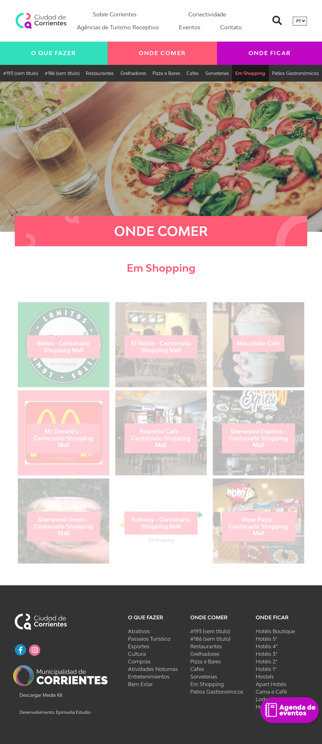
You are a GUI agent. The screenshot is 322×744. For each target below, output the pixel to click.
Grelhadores (133, 73)
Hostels (265, 676)
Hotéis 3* (266, 654)
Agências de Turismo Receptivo (118, 27)
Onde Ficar (272, 617)
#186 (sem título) (62, 73)
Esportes (138, 646)
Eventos (189, 27)
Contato (231, 27)
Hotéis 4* (267, 646)
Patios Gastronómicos (295, 73)
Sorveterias (217, 73)
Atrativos (139, 631)
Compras (139, 661)
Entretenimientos (148, 676)
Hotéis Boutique (275, 631)
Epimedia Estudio (73, 712)
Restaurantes (100, 73)
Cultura (137, 654)
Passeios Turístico (149, 639)
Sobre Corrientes (114, 14)
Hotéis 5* (266, 639)
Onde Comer (162, 53)
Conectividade (207, 14)
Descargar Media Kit (40, 695)
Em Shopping (250, 73)
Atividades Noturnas (153, 669)
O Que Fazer (53, 53)
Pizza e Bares (166, 73)
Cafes (192, 73)
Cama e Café (271, 692)
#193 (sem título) (20, 73)
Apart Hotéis (271, 684)
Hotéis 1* (266, 669)
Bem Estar (140, 684)
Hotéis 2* (266, 661)
